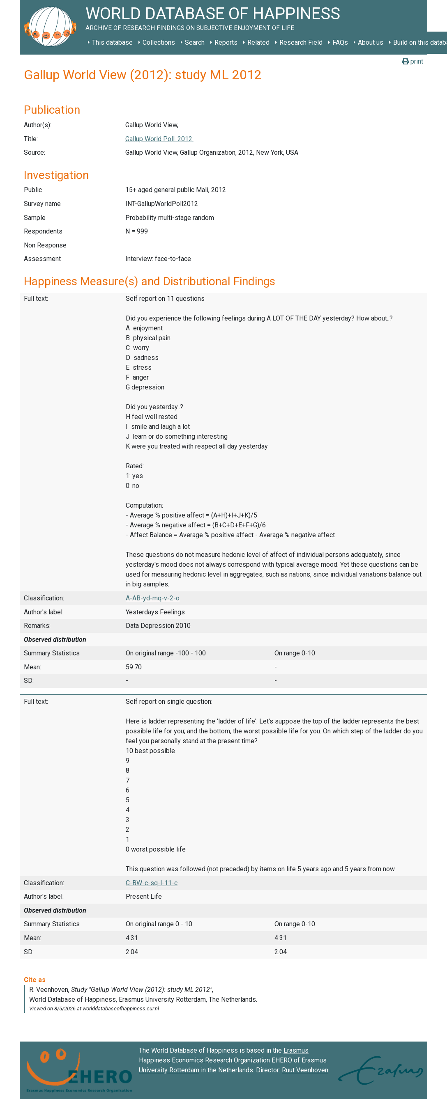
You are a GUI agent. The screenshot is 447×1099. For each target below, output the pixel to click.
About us (370, 42)
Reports (225, 42)
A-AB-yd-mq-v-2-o (153, 598)
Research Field (301, 42)
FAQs (340, 42)
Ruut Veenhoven (305, 1070)
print (412, 61)
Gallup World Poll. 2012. (159, 139)
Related (258, 42)
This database (112, 42)
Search (195, 42)
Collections (159, 42)
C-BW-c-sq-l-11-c (151, 883)
